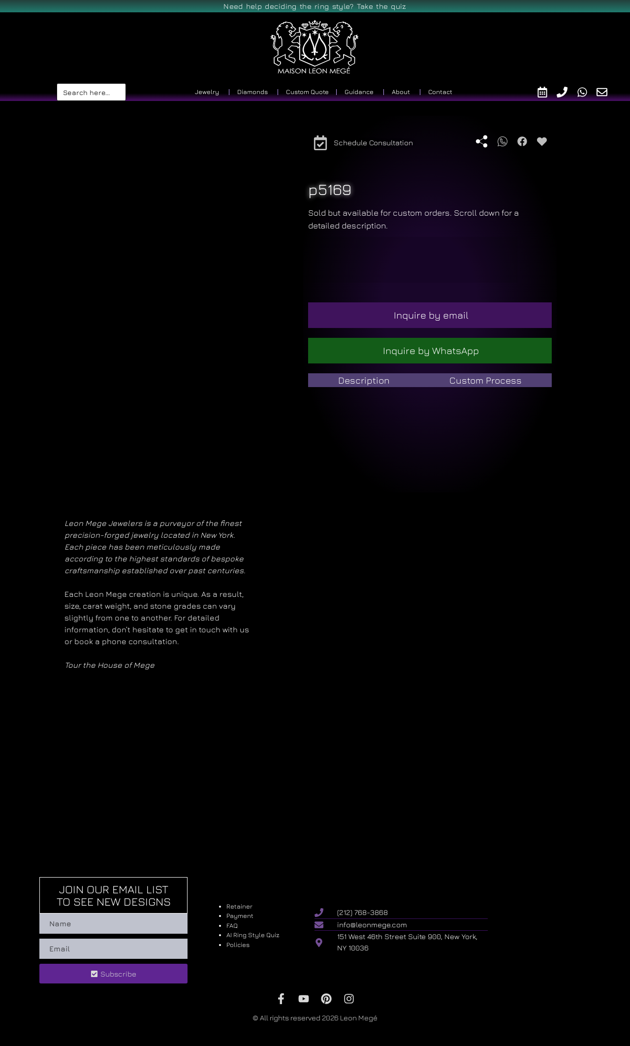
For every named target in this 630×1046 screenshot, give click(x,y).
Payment (239, 915)
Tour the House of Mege (109, 664)
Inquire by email (431, 315)
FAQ (232, 925)
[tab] (363, 380)
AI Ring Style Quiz (253, 935)
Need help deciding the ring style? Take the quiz (314, 6)
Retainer (239, 906)
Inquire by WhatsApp (431, 350)
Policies (238, 944)
